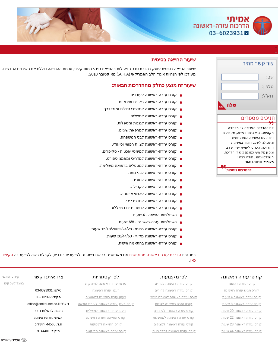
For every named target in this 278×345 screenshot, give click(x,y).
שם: (269, 77)
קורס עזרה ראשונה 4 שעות (241, 297)
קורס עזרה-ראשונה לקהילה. (153, 186)
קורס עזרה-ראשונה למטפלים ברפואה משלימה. (138, 165)
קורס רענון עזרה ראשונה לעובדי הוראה (106, 304)
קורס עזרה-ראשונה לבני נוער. (152, 172)
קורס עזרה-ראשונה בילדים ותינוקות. (147, 102)
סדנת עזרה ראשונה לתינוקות (105, 284)
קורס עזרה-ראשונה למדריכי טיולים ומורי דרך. (140, 109)
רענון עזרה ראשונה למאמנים (106, 297)
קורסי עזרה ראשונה (242, 284)
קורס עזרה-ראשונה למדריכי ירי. (150, 201)
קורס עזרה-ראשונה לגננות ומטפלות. (146, 123)
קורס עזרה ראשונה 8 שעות (241, 304)
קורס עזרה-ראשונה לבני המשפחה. (148, 137)
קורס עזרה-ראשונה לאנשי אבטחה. (148, 194)
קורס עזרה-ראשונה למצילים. (152, 116)
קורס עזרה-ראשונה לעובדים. (152, 95)
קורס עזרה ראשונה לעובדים (174, 311)
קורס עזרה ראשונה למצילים (174, 324)
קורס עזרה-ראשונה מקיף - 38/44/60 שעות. (141, 236)
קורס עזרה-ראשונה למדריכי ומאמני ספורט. (141, 158)
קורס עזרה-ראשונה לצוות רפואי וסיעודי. (144, 144)
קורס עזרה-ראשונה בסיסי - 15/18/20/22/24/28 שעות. (133, 229)
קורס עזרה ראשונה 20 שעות (242, 311)
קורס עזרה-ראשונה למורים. (153, 179)
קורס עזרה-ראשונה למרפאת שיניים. (147, 130)
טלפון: (267, 86)
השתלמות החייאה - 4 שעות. (154, 215)
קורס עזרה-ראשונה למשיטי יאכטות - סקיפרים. (139, 151)
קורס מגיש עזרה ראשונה (241, 290)
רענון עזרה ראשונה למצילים (106, 311)
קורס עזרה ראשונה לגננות (173, 304)
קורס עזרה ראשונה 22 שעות (242, 317)
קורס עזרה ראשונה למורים (174, 284)
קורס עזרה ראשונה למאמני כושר (173, 297)
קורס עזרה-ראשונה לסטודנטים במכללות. (142, 208)
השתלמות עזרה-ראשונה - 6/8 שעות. (147, 222)
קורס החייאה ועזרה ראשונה (105, 317)
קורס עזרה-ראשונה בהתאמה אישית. (147, 243)
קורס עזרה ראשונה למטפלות (173, 317)
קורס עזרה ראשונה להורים (174, 290)
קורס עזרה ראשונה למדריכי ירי (173, 331)
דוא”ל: (267, 96)
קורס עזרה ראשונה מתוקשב (106, 331)
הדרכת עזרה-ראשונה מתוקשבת (155, 255)
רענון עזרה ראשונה (105, 290)
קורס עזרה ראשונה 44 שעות (242, 331)
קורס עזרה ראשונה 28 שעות (242, 324)
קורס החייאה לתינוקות (106, 324)
